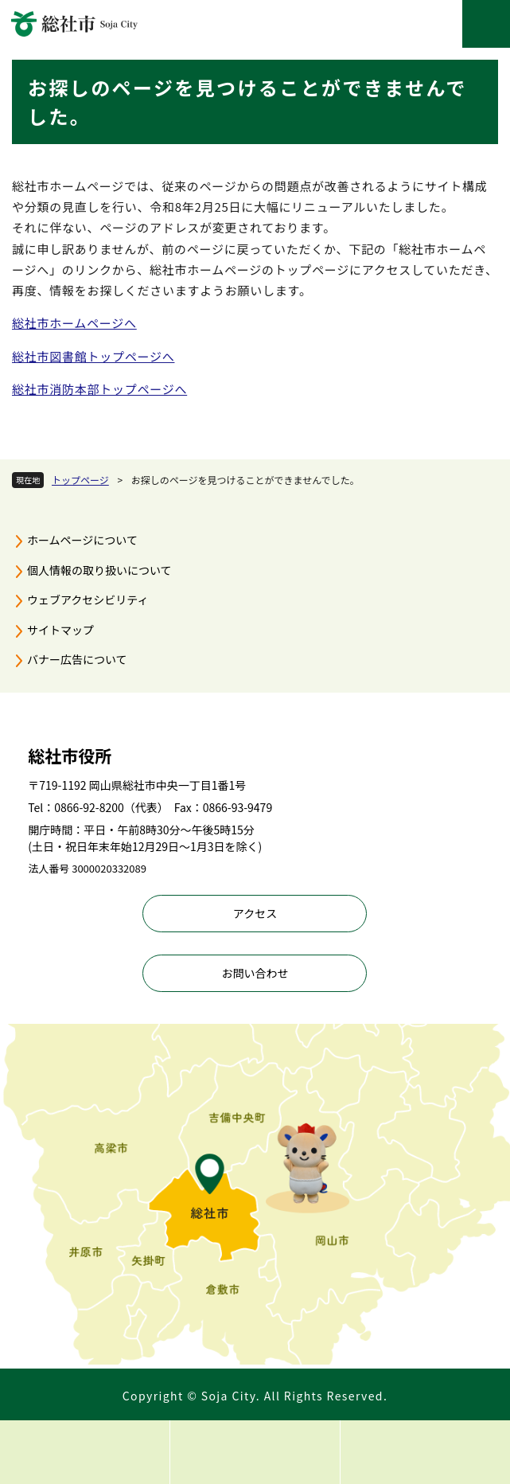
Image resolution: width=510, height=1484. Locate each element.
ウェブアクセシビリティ (87, 599)
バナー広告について (77, 659)
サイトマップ (60, 630)
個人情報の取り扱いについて (99, 570)
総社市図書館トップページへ (93, 356)
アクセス (255, 913)
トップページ (80, 479)
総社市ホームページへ (74, 322)
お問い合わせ (254, 973)
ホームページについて (82, 540)
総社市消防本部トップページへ (99, 389)
